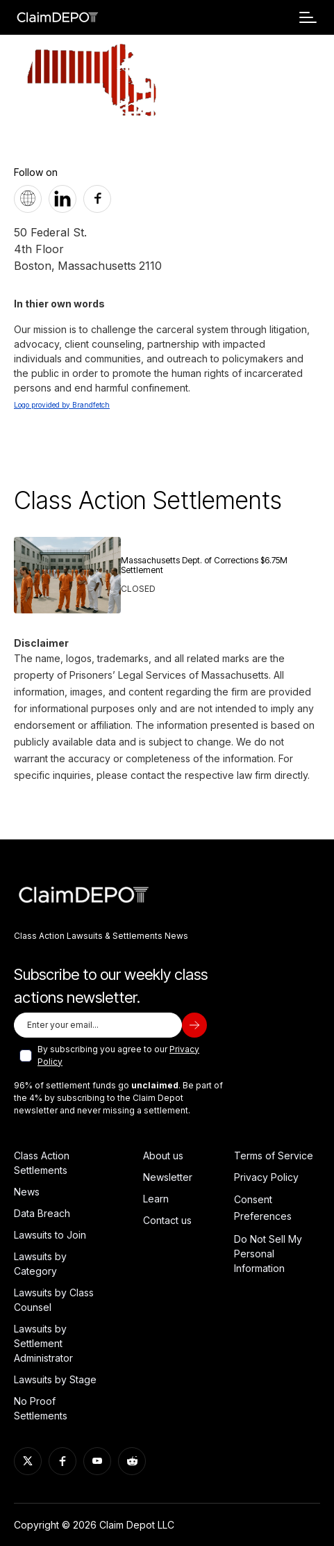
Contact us (167, 1220)
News (27, 1192)
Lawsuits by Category (40, 1263)
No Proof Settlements (40, 1408)
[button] (308, 17)
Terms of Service (273, 1155)
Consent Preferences (263, 1207)
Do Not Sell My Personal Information (268, 1253)
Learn (156, 1199)
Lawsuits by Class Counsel (54, 1300)
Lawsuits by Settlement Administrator (43, 1343)
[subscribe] (194, 1025)
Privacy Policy (266, 1177)
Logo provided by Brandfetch (62, 405)
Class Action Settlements (41, 1163)
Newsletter (167, 1177)
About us (163, 1155)
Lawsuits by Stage (55, 1379)
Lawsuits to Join (50, 1235)
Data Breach (42, 1213)
